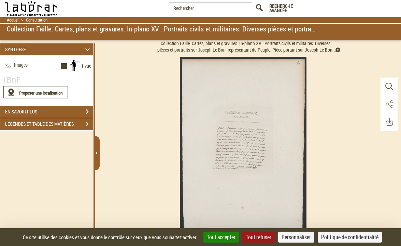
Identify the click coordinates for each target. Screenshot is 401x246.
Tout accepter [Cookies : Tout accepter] (221, 237)
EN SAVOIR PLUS (49, 112)
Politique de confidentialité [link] (349, 237)
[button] (389, 86)
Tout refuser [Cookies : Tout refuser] (258, 237)
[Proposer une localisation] (35, 92)
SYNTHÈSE (48, 49)
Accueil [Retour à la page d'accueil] (13, 20)
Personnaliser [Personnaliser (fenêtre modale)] (296, 237)
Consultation (36, 20)
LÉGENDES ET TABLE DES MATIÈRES (49, 124)
